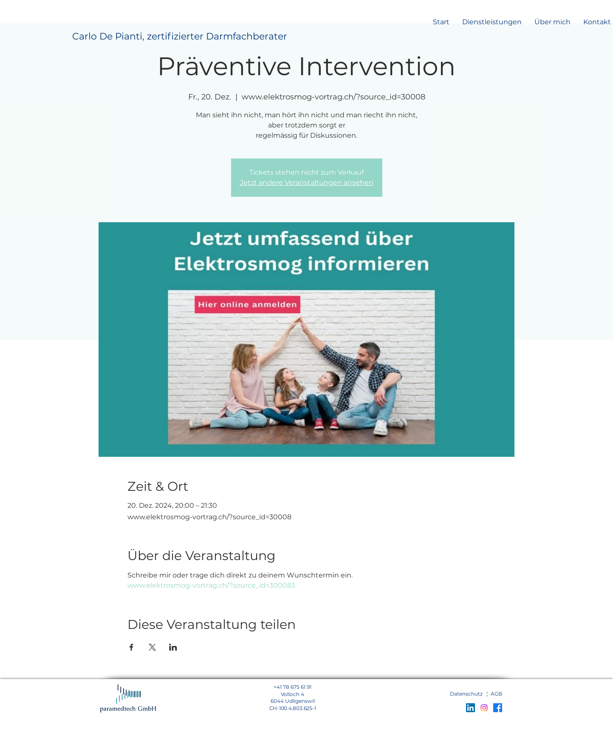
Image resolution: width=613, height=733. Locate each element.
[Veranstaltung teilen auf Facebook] (131, 647)
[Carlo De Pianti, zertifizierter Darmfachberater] (179, 37)
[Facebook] (497, 707)
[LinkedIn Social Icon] (470, 707)
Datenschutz (466, 694)
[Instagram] (484, 707)
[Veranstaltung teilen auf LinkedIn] (173, 647)
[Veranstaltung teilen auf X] (152, 647)
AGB (496, 694)
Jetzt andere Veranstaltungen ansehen (306, 182)
